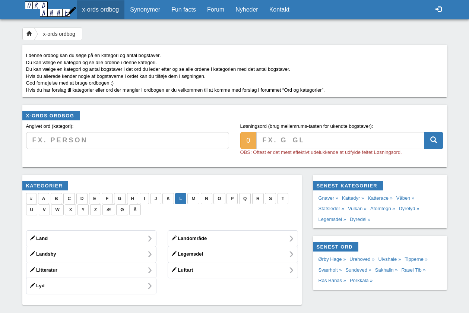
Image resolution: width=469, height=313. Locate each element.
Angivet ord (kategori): (50, 126)
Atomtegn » (382, 208)
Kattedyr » (353, 198)
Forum (215, 9)
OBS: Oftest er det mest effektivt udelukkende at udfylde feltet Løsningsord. (321, 152)
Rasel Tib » (414, 270)
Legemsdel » (332, 219)
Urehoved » (361, 259)
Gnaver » (328, 198)
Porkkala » (361, 280)
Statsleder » (331, 208)
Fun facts (183, 9)
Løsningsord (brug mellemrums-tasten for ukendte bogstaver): (306, 126)
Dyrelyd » (409, 208)
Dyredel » (360, 219)
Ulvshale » (389, 259)
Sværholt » (330, 270)
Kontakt (279, 9)
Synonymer (145, 9)
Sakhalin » (386, 270)
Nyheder (246, 9)
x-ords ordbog (100, 9)
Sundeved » (358, 270)
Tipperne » (416, 259)
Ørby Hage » (332, 259)
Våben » (405, 198)
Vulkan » (357, 208)
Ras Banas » (332, 280)
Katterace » (380, 198)
